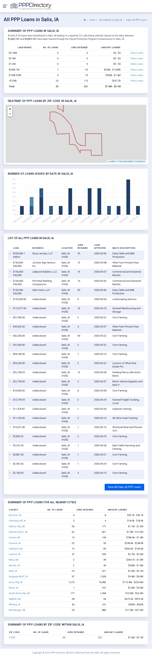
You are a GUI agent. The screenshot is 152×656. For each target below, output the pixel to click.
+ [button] (10, 109)
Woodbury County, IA (110, 19)
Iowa (92, 19)
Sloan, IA (13, 587)
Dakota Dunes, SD (18, 531)
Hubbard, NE (16, 548)
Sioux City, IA (15, 582)
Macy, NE (14, 559)
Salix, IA (13, 571)
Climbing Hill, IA (17, 520)
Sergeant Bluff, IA (18, 576)
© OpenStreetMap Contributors (131, 161)
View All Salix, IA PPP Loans (124, 487)
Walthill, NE (15, 599)
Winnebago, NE (17, 610)
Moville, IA (14, 565)
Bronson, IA (15, 515)
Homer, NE (14, 537)
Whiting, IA (14, 604)
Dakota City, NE (17, 526)
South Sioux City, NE (19, 593)
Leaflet (112, 161)
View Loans (137, 52)
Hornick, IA (15, 543)
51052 (12, 637)
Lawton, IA (14, 554)
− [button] (10, 114)
